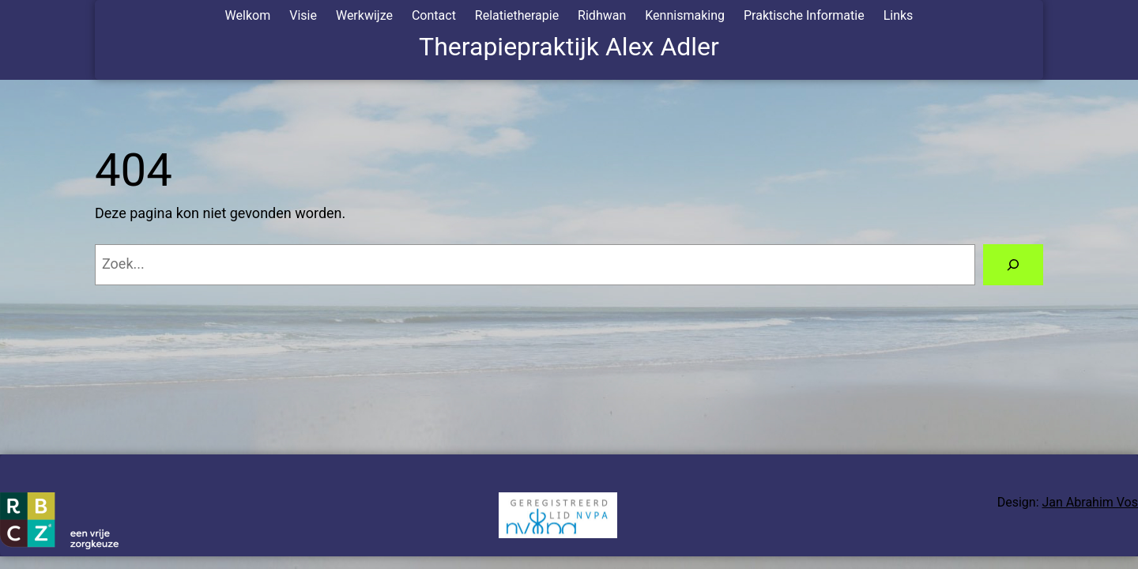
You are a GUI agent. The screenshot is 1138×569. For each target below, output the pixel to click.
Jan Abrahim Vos (1090, 502)
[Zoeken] (1013, 264)
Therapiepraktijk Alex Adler (569, 47)
